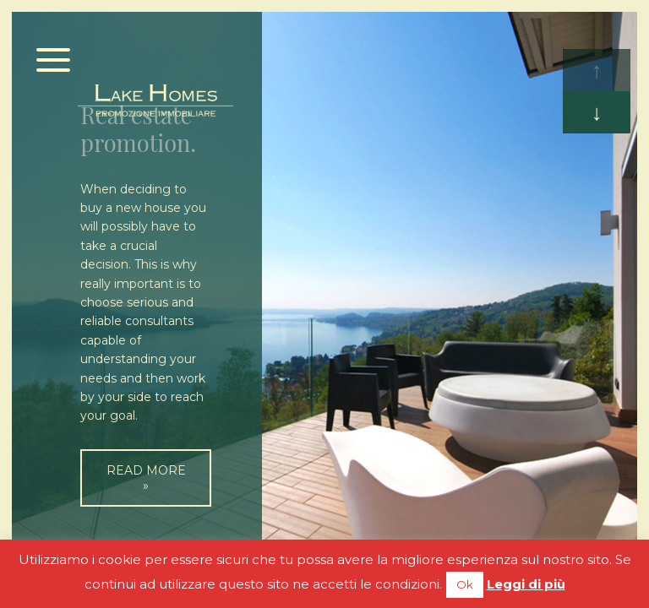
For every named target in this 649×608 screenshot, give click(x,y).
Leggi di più (526, 584)
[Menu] (53, 61)
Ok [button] (464, 584)
